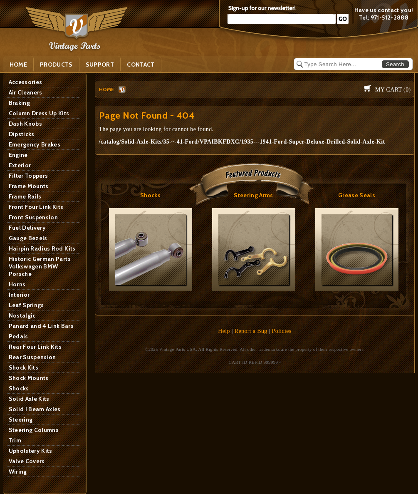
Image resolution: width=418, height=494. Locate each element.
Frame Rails (25, 196)
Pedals (18, 336)
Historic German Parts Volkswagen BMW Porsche (40, 266)
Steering (21, 419)
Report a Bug (251, 331)
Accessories (25, 82)
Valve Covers (27, 461)
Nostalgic (22, 315)
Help (224, 331)
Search (395, 64)
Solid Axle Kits (29, 398)
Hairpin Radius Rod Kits (42, 248)
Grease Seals (356, 195)
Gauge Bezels (28, 238)
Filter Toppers (28, 175)
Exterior (20, 165)
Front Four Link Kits (36, 207)
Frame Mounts (29, 186)
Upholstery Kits (30, 450)
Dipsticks (22, 134)
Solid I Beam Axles (35, 409)
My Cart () (393, 90)
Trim (15, 440)
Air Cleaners (25, 92)
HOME (106, 89)
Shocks (19, 388)
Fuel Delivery (27, 227)
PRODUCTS (56, 64)
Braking (19, 103)
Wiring (18, 471)
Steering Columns (34, 430)
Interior (19, 294)
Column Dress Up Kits (39, 113)
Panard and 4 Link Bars (41, 326)
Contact (140, 64)
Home (18, 64)
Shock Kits (24, 367)
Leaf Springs (26, 305)
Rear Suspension (32, 357)
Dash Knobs (25, 123)
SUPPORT (100, 64)
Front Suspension (33, 217)
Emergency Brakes (35, 144)
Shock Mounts (29, 378)
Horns (17, 284)
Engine (18, 155)
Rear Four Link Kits (35, 346)
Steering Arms (253, 195)
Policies (282, 331)
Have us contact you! (383, 10)
